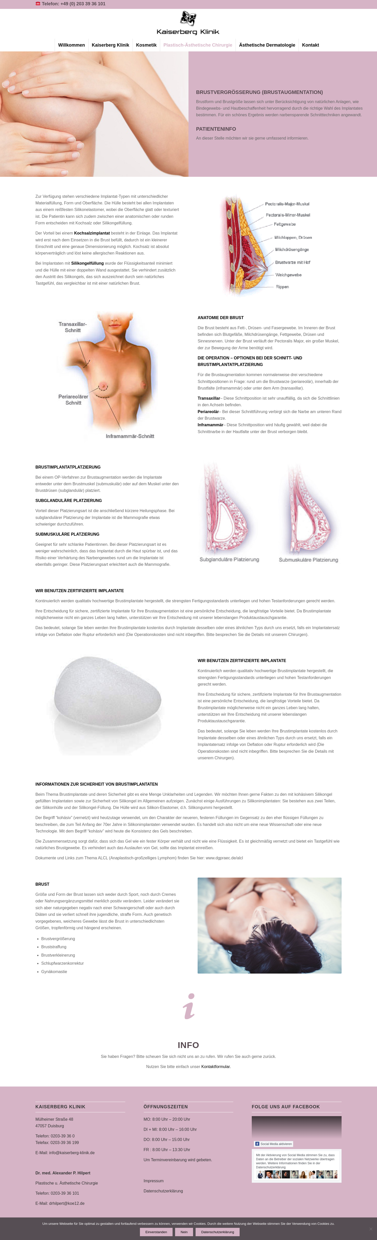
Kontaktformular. (216, 1066)
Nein (184, 1232)
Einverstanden (156, 1232)
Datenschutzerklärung (163, 1191)
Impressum (154, 1181)
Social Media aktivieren (273, 1144)
